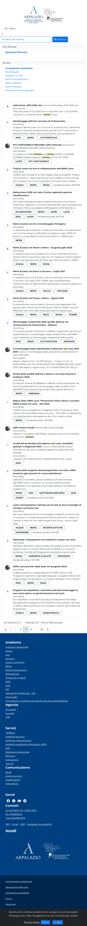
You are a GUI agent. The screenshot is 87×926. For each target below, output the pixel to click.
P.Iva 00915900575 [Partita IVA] (15, 818)
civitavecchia (48, 137)
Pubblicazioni (13, 779)
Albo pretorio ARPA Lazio (17, 887)
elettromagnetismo (52, 493)
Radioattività (12, 674)
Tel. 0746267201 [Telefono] (14, 814)
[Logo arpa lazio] (33, 15)
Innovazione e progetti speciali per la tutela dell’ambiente (37, 701)
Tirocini (9, 763)
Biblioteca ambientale (17, 752)
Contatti (10, 713)
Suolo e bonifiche (15, 662)
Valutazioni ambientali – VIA (20, 693)
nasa (43, 583)
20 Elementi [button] (13, 623)
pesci (46, 314)
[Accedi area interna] (11, 831)
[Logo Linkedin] (25, 801)
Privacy (9, 899)
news (30, 137)
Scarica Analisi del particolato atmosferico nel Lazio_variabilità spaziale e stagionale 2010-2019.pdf (44, 449)
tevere (73, 314)
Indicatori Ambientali (17, 647)
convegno (63, 556)
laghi (30, 216)
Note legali (10, 904)
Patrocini (10, 756)
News (9, 772)
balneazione (23, 212)
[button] (10, 28)
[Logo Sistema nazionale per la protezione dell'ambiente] (53, 15)
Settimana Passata (16, 79)
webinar (69, 341)
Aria (8, 655)
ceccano (62, 291)
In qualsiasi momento (19, 68)
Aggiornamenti (14, 776)
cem (30, 493)
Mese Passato (13, 83)
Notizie (76, 185)
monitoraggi (51, 613)
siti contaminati (38, 161)
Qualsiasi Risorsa (16, 52)
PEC (8, 824)
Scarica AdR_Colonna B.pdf (49, 427)
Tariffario (10, 732)
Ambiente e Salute (16, 677)
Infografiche (12, 783)
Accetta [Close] (58, 922)
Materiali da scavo (15, 736)
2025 (18, 216)
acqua (19, 185)
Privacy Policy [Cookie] (32, 922)
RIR (7, 689)
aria (18, 137)
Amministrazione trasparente (19, 881)
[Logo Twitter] (14, 801)
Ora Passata (12, 72)
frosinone (22, 532)
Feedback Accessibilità (39, 824)
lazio (18, 161)
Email (15, 824)
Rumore (10, 658)
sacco (47, 291)
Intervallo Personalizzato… (20, 90)
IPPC (8, 681)
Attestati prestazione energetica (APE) (26, 744)
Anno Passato (13, 86)
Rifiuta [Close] (46, 922)
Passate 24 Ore (14, 75)
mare (54, 212)
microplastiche (53, 527)
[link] (2, 34)
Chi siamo (11, 709)
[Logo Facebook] (8, 801)
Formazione (12, 759)
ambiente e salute (39, 556)
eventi (19, 497)
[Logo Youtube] (19, 801)
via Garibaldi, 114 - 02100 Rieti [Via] (21, 810)
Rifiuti (9, 666)
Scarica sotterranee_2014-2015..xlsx (60, 105)
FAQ (8, 748)
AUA (8, 685)
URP (8, 717)
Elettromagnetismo (16, 670)
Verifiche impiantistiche (18, 740)
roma (46, 185)
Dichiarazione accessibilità (17, 893)
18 (43, 630)
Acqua (9, 651)
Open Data (11, 697)
